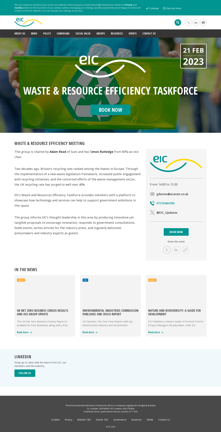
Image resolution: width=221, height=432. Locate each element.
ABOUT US (19, 33)
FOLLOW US (25, 373)
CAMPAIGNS (63, 33)
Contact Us (164, 419)
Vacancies (136, 419)
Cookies (55, 419)
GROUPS (100, 33)
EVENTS (133, 33)
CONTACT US (149, 33)
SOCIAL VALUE (83, 33)
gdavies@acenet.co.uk (169, 194)
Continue (154, 8)
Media (150, 419)
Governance (119, 419)
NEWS (34, 33)
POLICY (47, 33)
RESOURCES (117, 33)
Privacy (128, 4)
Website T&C (84, 419)
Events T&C (102, 419)
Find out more (173, 8)
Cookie (18, 7)
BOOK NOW (176, 232)
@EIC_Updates (163, 213)
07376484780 (162, 203)
